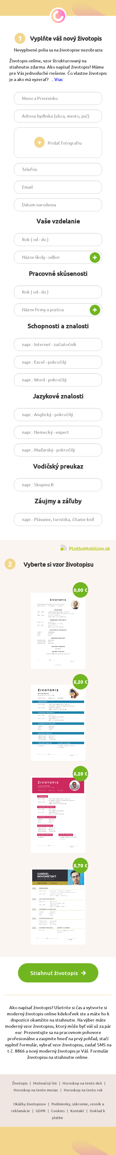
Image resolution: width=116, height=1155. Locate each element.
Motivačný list (45, 1083)
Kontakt (77, 1110)
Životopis (20, 1083)
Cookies (58, 1110)
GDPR (40, 1110)
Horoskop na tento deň (82, 1083)
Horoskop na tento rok (83, 1090)
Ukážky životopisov (29, 1104)
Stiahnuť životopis (58, 972)
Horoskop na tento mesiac (36, 1090)
